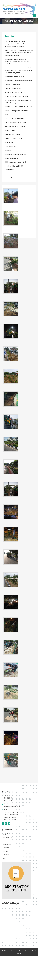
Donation (5, 851)
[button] (34, 15)
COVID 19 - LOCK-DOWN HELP (15, 119)
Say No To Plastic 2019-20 (13, 138)
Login (4, 858)
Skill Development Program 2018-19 (16, 162)
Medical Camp (9, 142)
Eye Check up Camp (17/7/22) (15, 92)
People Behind (7, 837)
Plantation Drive (10, 150)
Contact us (5, 854)
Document (5, 848)
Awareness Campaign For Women (16, 154)
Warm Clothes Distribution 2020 (15, 122)
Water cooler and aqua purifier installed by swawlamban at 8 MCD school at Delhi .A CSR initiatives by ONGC (18, 70)
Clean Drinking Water (11, 146)
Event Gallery (6, 844)
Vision (4, 841)
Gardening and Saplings (12, 134)
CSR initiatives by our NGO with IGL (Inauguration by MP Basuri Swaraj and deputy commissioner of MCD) (17, 44)
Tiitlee (7, 115)
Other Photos (9, 178)
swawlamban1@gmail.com (12, 806)
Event (6, 174)
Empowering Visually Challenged (15, 126)
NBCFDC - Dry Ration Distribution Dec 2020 (19, 107)
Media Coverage (10, 130)
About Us (5, 834)
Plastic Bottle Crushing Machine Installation (19, 81)
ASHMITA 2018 (10, 170)
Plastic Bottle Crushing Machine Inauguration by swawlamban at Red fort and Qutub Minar (18, 61)
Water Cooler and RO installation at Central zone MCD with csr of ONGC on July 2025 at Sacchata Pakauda (19, 52)
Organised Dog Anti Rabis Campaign (16, 96)
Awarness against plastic (13, 85)
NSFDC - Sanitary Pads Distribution (16, 111)
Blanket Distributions (11, 158)
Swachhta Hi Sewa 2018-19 (14, 166)
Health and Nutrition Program (14, 77)
